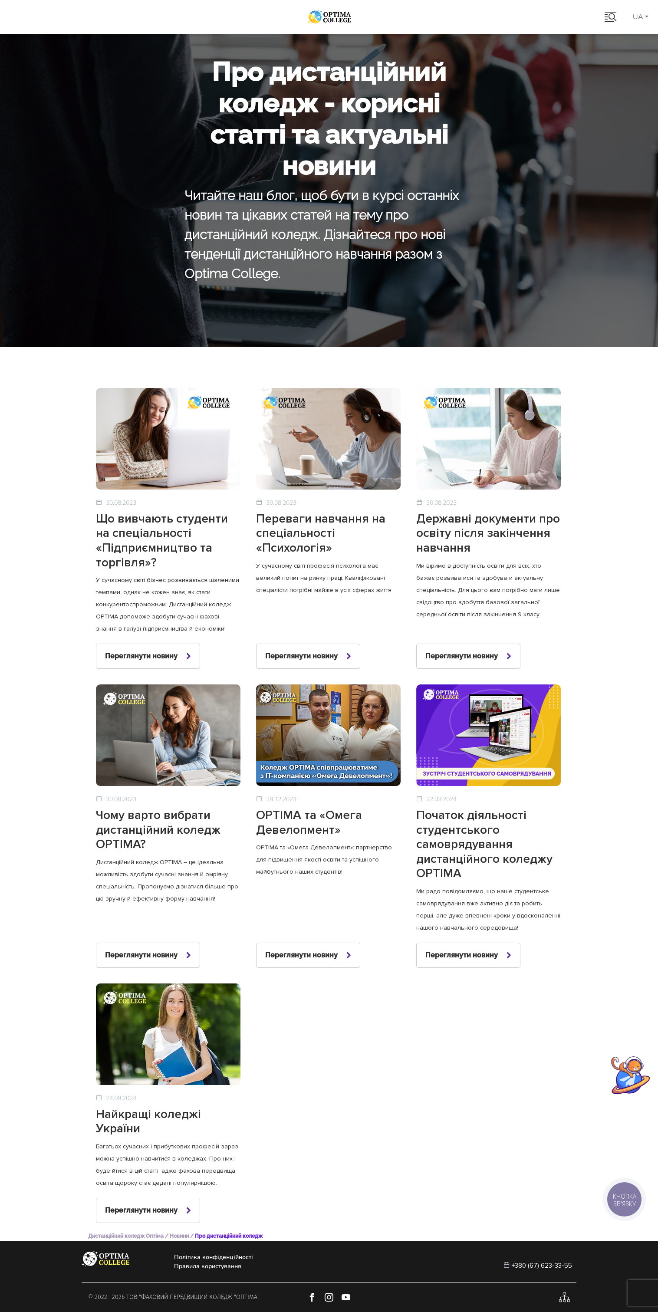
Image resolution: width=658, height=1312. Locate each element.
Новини (179, 1236)
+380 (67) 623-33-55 (542, 1265)
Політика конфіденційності (213, 1257)
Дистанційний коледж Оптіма (126, 1236)
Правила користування (207, 1266)
